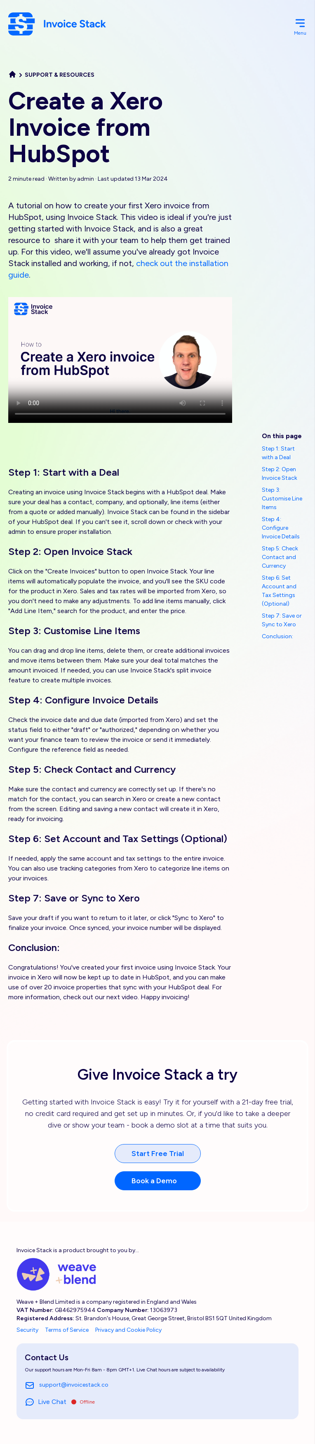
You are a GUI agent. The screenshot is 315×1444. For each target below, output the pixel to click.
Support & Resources (59, 74)
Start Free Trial (158, 1153)
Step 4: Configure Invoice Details (281, 528)
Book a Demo (154, 1180)
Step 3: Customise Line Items (282, 498)
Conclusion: (277, 636)
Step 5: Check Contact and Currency (280, 557)
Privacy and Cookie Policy (128, 1329)
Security (27, 1329)
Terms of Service (67, 1329)
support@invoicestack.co (66, 1385)
